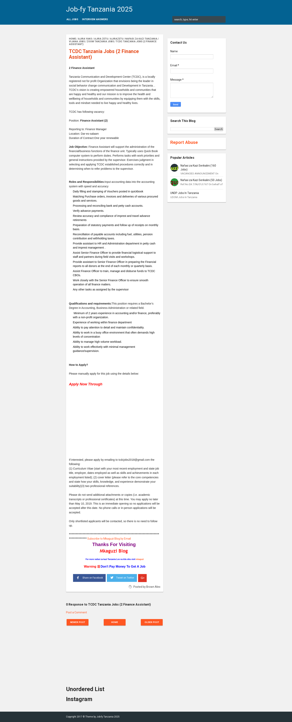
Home (114, 622)
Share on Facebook (89, 577)
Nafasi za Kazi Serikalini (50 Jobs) (201, 180)
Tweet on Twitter (122, 577)
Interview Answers (95, 19)
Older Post (151, 622)
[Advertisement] (114, 420)
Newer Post (78, 622)
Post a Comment (76, 612)
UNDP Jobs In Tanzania (184, 193)
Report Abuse (184, 142)
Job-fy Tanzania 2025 (99, 9)
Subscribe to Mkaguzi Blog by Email (109, 538)
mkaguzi (140, 559)
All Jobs (72, 19)
